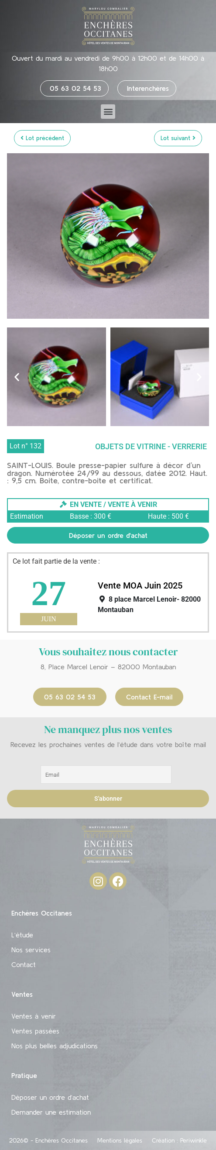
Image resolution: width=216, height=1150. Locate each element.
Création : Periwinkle (179, 1140)
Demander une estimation (51, 1112)
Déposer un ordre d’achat (50, 1097)
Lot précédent (42, 137)
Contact (23, 964)
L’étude (22, 935)
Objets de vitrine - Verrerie (151, 446)
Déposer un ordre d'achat (108, 535)
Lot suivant (178, 137)
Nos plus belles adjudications (54, 1046)
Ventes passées (35, 1031)
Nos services (31, 950)
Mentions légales (119, 1140)
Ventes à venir (33, 1016)
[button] (108, 111)
